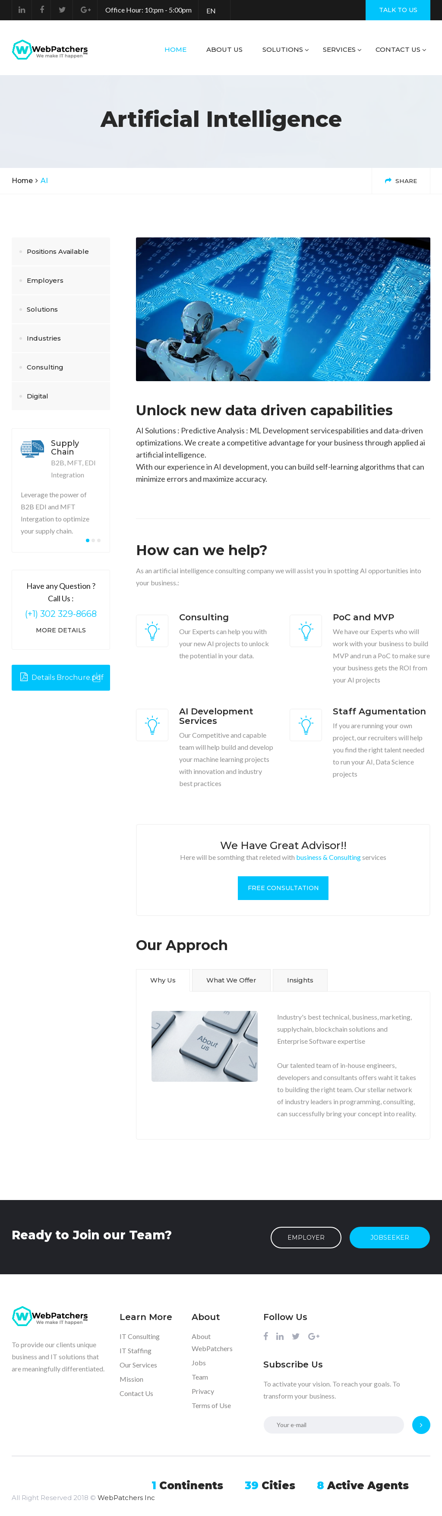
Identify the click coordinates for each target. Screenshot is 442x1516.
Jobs (199, 1362)
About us (224, 49)
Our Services (138, 1364)
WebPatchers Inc (126, 1485)
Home (175, 49)
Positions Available (58, 251)
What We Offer (231, 980)
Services (339, 49)
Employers (45, 280)
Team (200, 1376)
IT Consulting (140, 1335)
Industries (44, 338)
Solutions (282, 49)
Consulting (45, 367)
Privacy (203, 1390)
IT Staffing (136, 1349)
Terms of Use (211, 1404)
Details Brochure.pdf (62, 677)
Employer (306, 1237)
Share (400, 181)
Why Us (163, 980)
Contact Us (398, 49)
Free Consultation (283, 888)
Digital (37, 396)
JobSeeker (390, 1237)
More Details (61, 630)
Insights (300, 980)
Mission (131, 1378)
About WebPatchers (212, 1341)
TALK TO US (398, 10)
